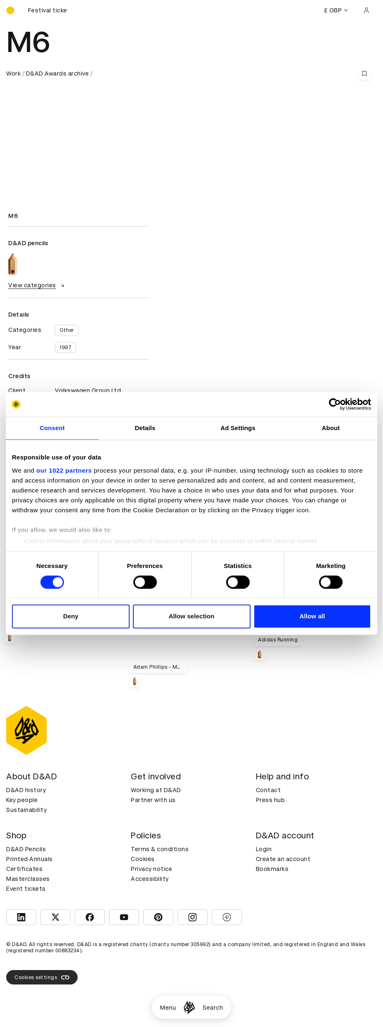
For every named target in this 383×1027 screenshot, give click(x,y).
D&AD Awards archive (57, 73)
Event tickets (26, 888)
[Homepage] (189, 1007)
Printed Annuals (29, 859)
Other (66, 330)
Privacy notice (151, 869)
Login (264, 849)
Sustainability (26, 810)
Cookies (143, 859)
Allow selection (192, 616)
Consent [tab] (52, 427)
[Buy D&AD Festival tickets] (47, 10)
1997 (65, 347)
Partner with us (153, 800)
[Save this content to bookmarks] (364, 73)
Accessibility (150, 879)
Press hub (270, 800)
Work (13, 73)
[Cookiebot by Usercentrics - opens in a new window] (335, 404)
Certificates (24, 869)
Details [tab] (145, 427)
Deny (70, 616)
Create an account (283, 859)
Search (213, 1007)
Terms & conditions (160, 849)
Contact (268, 790)
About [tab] (331, 427)
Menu (168, 1007)
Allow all (312, 616)
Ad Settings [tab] (237, 427)
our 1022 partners (64, 470)
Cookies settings (41, 977)
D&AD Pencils (26, 849)
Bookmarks (272, 869)
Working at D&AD (156, 790)
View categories (37, 285)
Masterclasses (28, 879)
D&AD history (26, 790)
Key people (22, 800)
